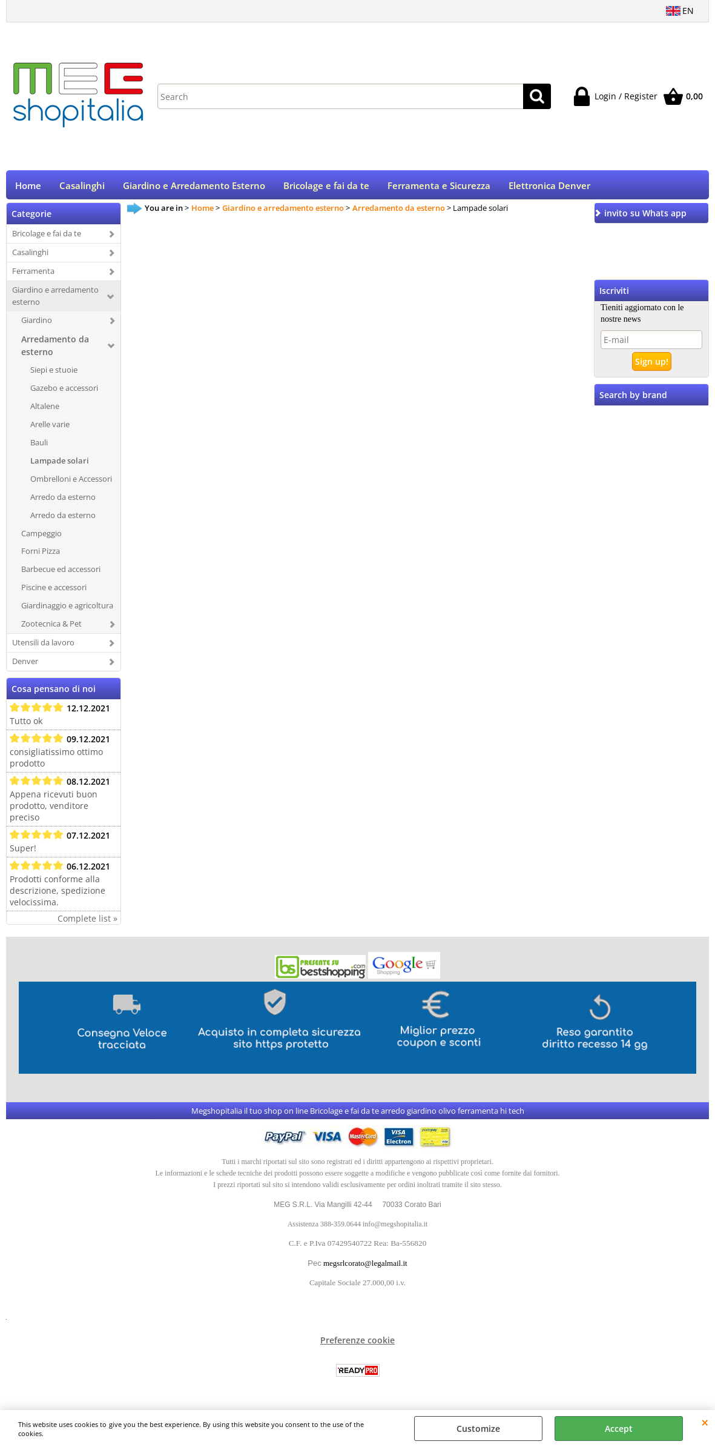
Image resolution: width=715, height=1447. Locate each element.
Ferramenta (33, 275)
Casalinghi (82, 187)
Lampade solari (59, 464)
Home (28, 187)
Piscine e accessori (54, 591)
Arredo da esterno (63, 500)
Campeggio (41, 536)
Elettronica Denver (549, 187)
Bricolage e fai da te (326, 187)
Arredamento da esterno (55, 350)
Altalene (44, 410)
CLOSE (705, 1422)
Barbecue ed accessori (60, 573)
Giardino (36, 324)
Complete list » (87, 922)
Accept (619, 1428)
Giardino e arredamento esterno (55, 299)
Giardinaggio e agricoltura (67, 609)
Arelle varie (50, 428)
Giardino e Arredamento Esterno (194, 187)
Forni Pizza (40, 555)
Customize (478, 1428)
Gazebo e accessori (64, 392)
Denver (25, 665)
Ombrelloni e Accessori (71, 482)
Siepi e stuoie (53, 373)
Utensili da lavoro (43, 646)
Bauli (39, 446)
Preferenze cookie (357, 1344)
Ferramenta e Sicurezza (438, 187)
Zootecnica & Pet (51, 627)
